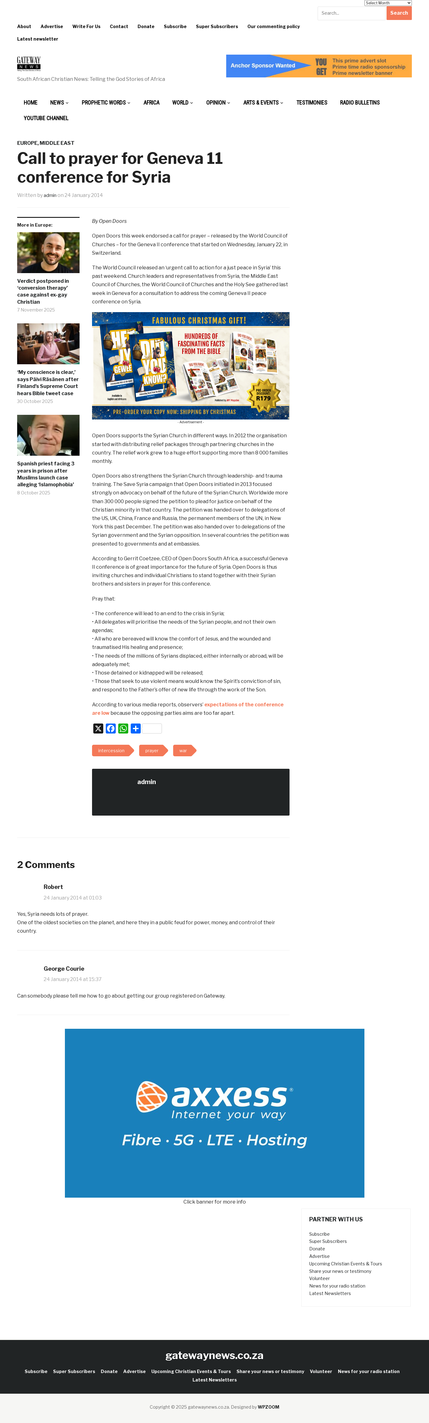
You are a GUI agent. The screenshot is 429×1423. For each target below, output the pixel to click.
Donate (146, 26)
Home (30, 102)
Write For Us (86, 26)
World (180, 102)
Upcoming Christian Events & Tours (345, 1263)
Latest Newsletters (330, 1293)
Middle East (57, 143)
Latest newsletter (37, 39)
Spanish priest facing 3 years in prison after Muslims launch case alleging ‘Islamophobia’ (46, 474)
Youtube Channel (46, 118)
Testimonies (311, 102)
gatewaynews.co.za (214, 1355)
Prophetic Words (104, 102)
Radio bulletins (360, 102)
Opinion (216, 102)
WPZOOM (268, 1407)
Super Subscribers (217, 26)
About (24, 26)
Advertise (52, 26)
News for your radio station (337, 1285)
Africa (151, 102)
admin (51, 195)
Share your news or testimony (340, 1271)
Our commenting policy (273, 26)
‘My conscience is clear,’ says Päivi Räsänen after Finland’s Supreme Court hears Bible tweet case (48, 382)
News (57, 102)
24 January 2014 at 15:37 (73, 979)
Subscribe (175, 26)
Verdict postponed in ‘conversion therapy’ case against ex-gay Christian (43, 291)
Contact (119, 26)
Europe (27, 143)
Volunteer (319, 1278)
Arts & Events (261, 102)
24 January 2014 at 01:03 (73, 898)
